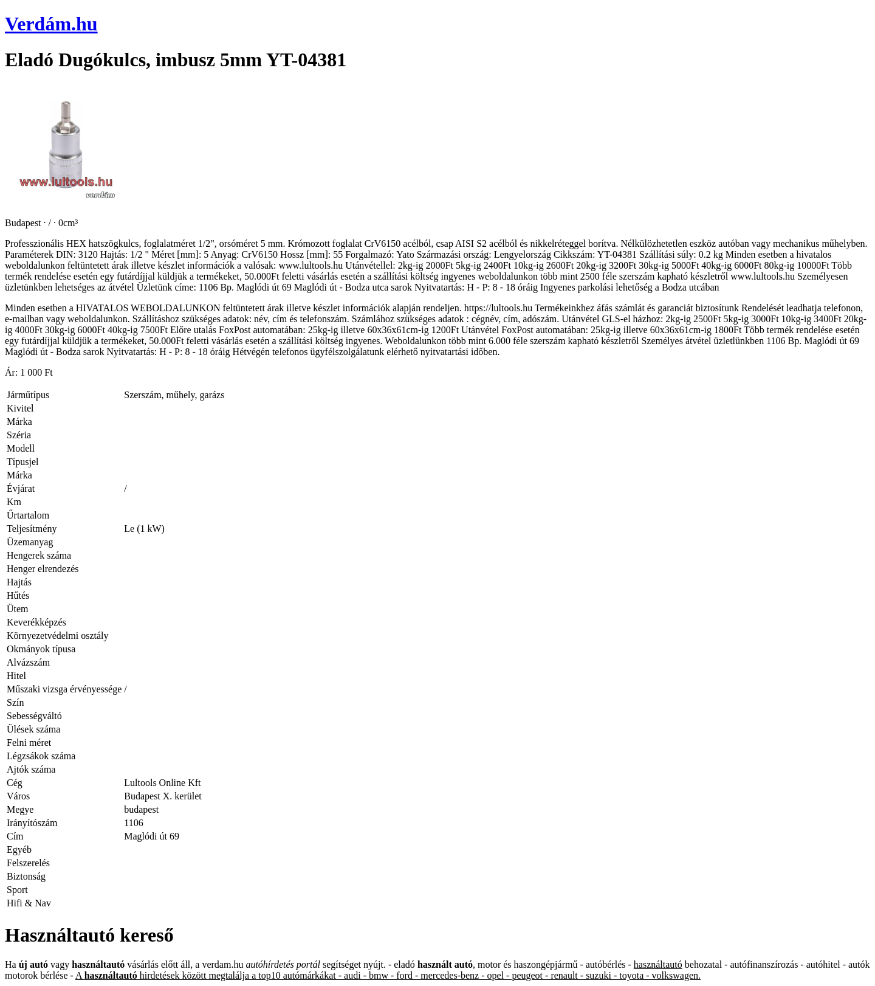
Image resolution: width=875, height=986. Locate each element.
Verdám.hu (51, 24)
